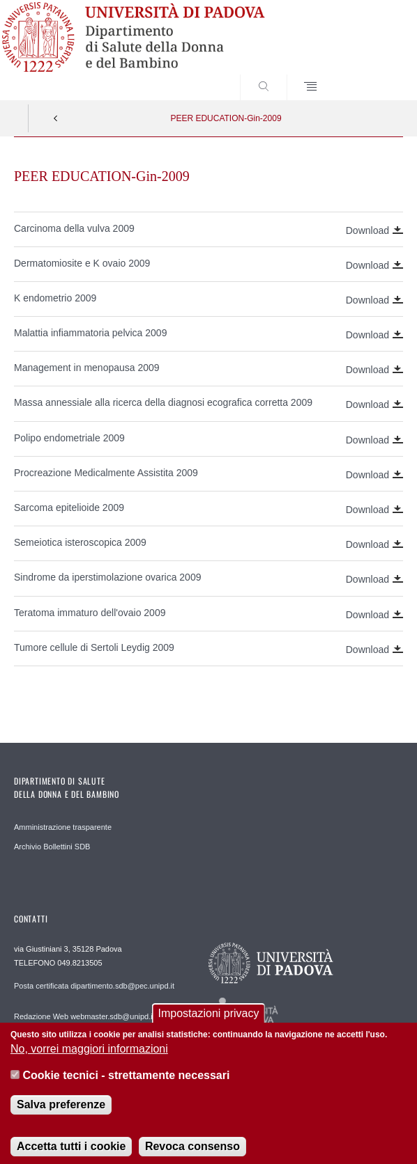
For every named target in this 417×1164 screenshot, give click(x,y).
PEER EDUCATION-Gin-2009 (225, 118)
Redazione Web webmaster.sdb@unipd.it (84, 1016)
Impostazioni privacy (208, 1024)
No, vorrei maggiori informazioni (89, 1060)
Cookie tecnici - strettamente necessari (125, 1086)
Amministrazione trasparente (63, 827)
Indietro (56, 118)
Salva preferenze (61, 1115)
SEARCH (372, 74)
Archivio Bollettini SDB (52, 846)
